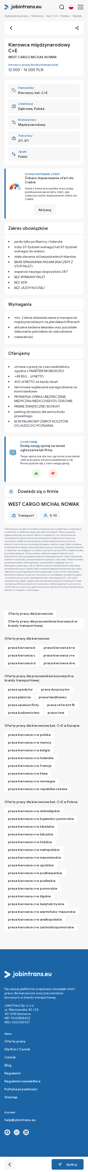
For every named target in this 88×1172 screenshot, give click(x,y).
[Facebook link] (7, 1132)
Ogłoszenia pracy (16, 16)
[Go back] (11, 28)
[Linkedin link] (26, 1132)
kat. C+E (52, 16)
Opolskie (78, 16)
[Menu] (81, 7)
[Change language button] (71, 7)
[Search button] (62, 7)
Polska (65, 16)
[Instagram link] (16, 1132)
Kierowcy (37, 16)
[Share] (77, 28)
